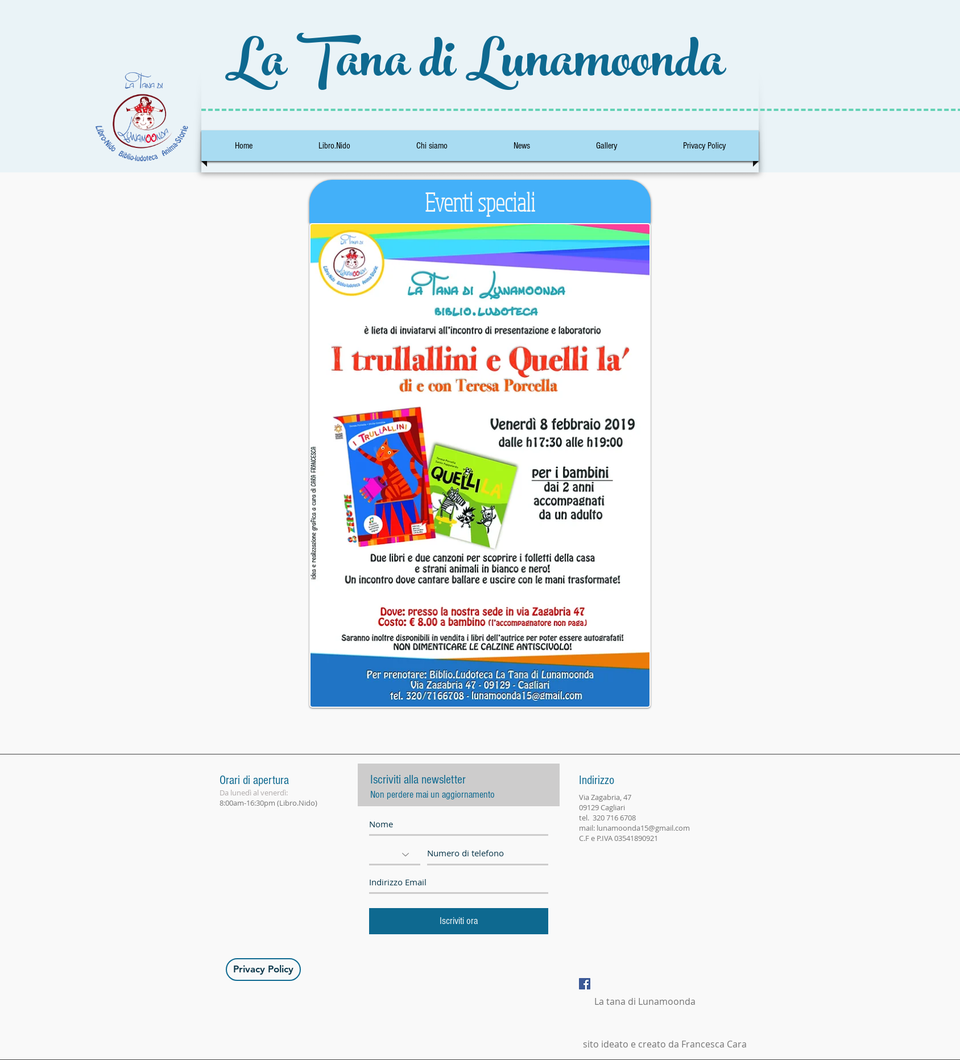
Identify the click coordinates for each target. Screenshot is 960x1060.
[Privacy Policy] (263, 969)
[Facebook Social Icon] (584, 983)
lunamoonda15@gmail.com (643, 828)
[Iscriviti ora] (458, 921)
